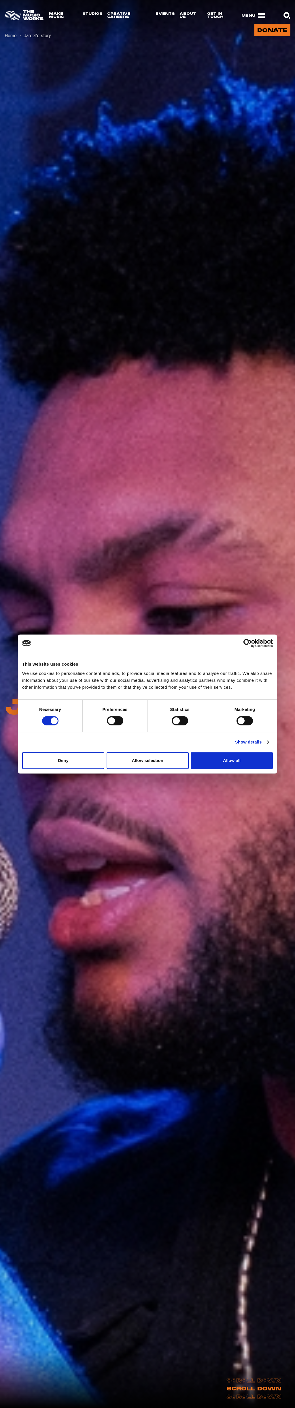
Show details (248, 741)
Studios (92, 14)
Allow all (232, 760)
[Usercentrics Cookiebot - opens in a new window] (247, 643)
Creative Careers (119, 15)
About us (187, 15)
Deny (63, 760)
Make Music (56, 15)
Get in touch (215, 15)
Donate (272, 31)
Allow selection (147, 760)
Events (165, 14)
